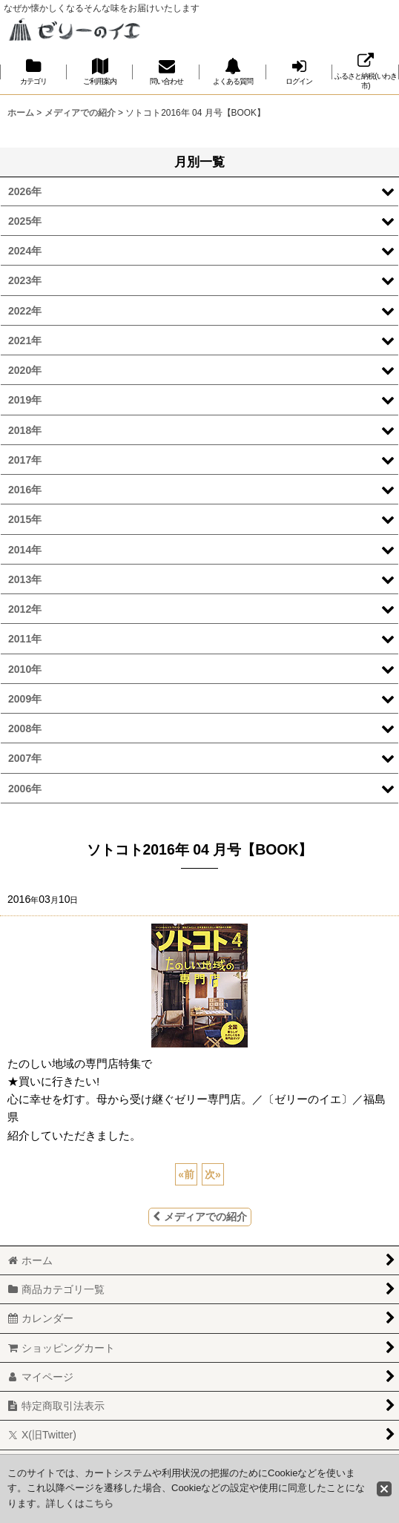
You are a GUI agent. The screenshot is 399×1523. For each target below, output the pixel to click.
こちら (99, 1503)
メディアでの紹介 (200, 1217)
